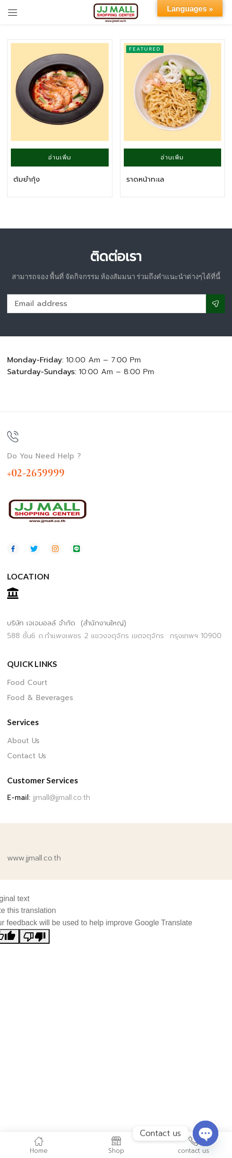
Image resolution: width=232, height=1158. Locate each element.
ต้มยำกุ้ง (26, 179)
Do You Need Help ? (44, 456)
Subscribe (215, 303)
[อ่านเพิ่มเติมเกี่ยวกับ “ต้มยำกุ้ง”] (60, 158)
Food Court (27, 682)
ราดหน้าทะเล (145, 179)
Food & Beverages (40, 698)
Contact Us (26, 756)
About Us (23, 741)
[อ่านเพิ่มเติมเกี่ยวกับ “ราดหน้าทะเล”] (173, 158)
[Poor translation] (34, 936)
